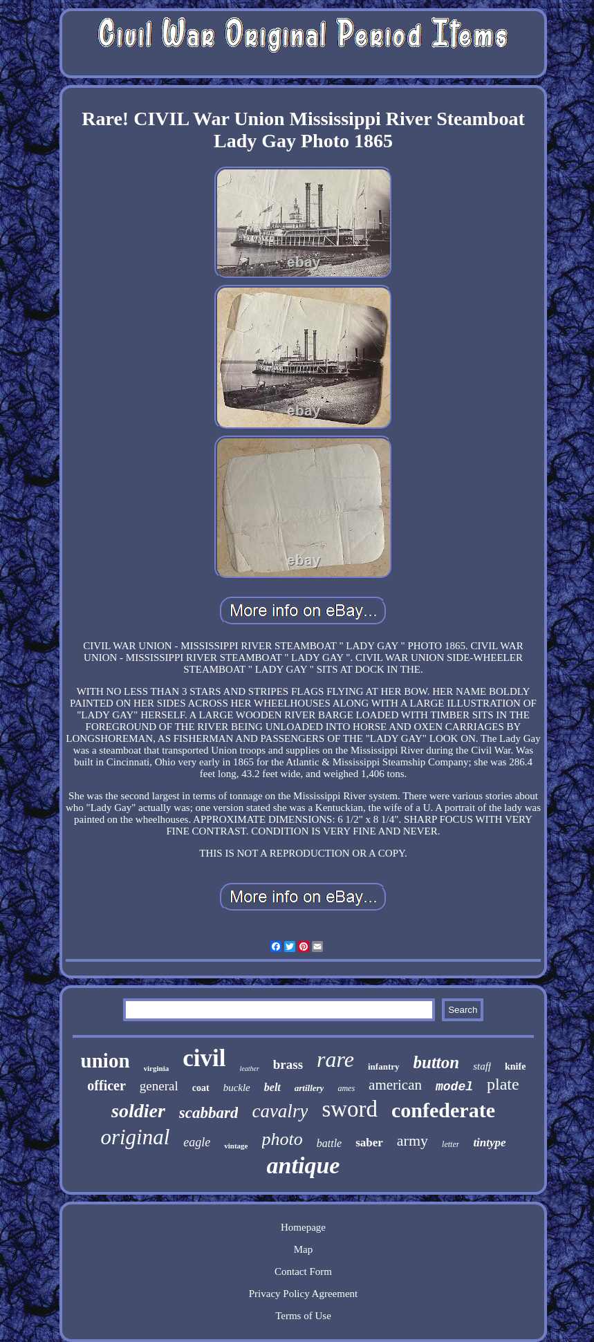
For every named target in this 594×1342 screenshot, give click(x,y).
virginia (156, 1068)
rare (335, 1059)
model (454, 1087)
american (395, 1085)
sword (350, 1109)
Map (303, 1249)
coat (201, 1088)
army (412, 1140)
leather (249, 1068)
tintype (489, 1142)
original (134, 1137)
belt (272, 1087)
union (105, 1061)
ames (346, 1088)
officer (106, 1085)
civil (204, 1058)
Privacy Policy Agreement (303, 1293)
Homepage (303, 1227)
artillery (309, 1088)
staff (482, 1066)
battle (329, 1143)
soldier (138, 1110)
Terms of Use (303, 1315)
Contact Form (303, 1271)
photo (282, 1139)
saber (369, 1142)
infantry (384, 1066)
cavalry (280, 1111)
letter (450, 1144)
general (159, 1086)
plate (503, 1084)
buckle (236, 1087)
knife (515, 1066)
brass (288, 1064)
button (437, 1062)
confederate (443, 1110)
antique (303, 1165)
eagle (196, 1142)
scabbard (209, 1112)
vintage (236, 1145)
